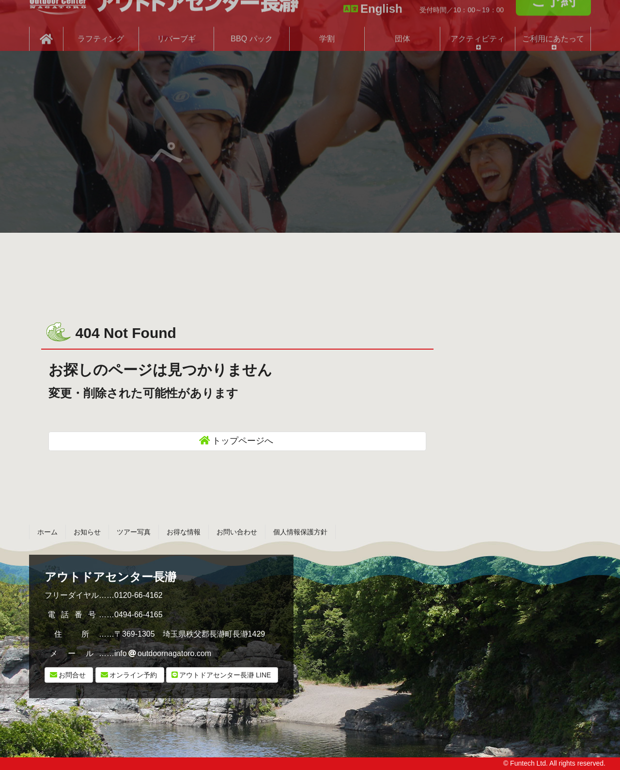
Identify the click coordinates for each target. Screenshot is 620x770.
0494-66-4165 (138, 614)
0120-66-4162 (138, 595)
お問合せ (72, 675)
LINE (225, 675)
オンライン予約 (133, 675)
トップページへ (242, 441)
